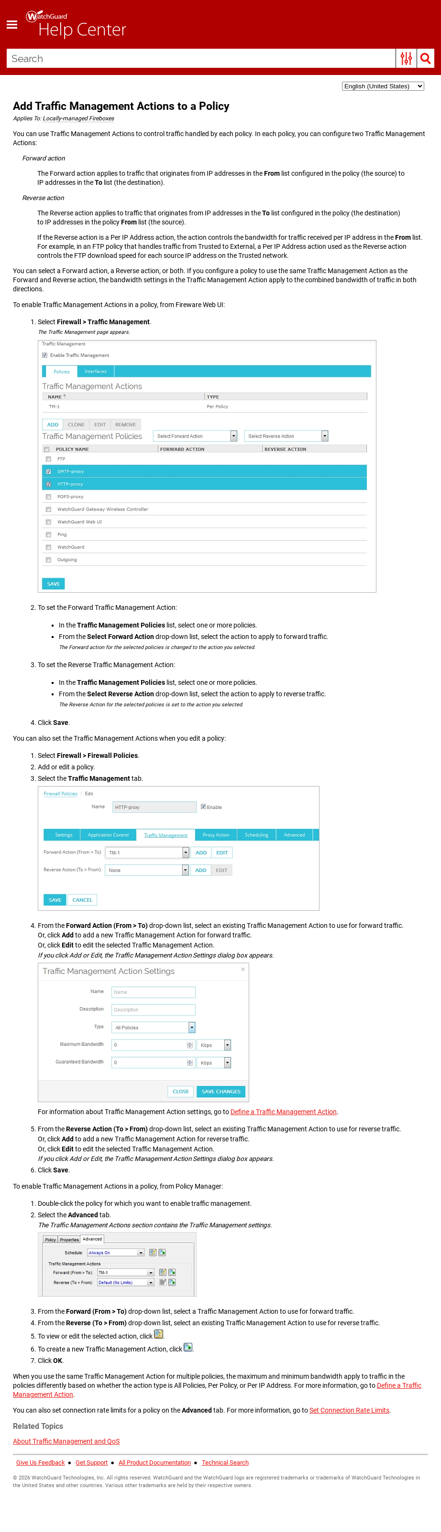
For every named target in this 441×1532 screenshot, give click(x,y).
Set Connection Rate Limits (349, 1411)
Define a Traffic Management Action (284, 1112)
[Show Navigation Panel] (11, 24)
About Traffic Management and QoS (66, 1442)
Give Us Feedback (40, 1463)
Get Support (92, 1463)
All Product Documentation (155, 1463)
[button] (406, 58)
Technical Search (225, 1463)
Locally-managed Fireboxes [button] (78, 118)
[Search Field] (221, 58)
